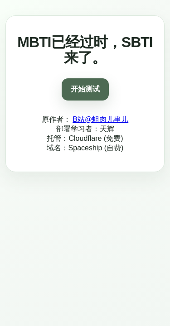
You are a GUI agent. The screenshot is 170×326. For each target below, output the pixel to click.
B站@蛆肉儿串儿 (100, 119)
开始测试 (85, 89)
